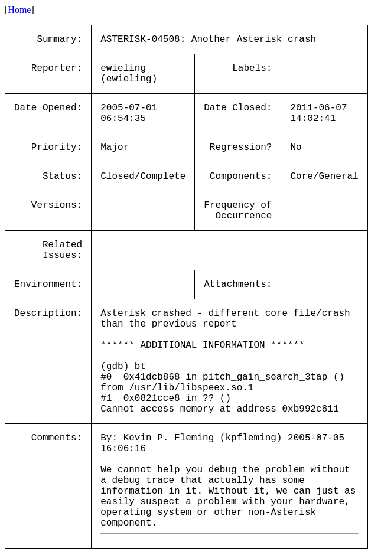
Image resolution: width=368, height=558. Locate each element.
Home (19, 10)
